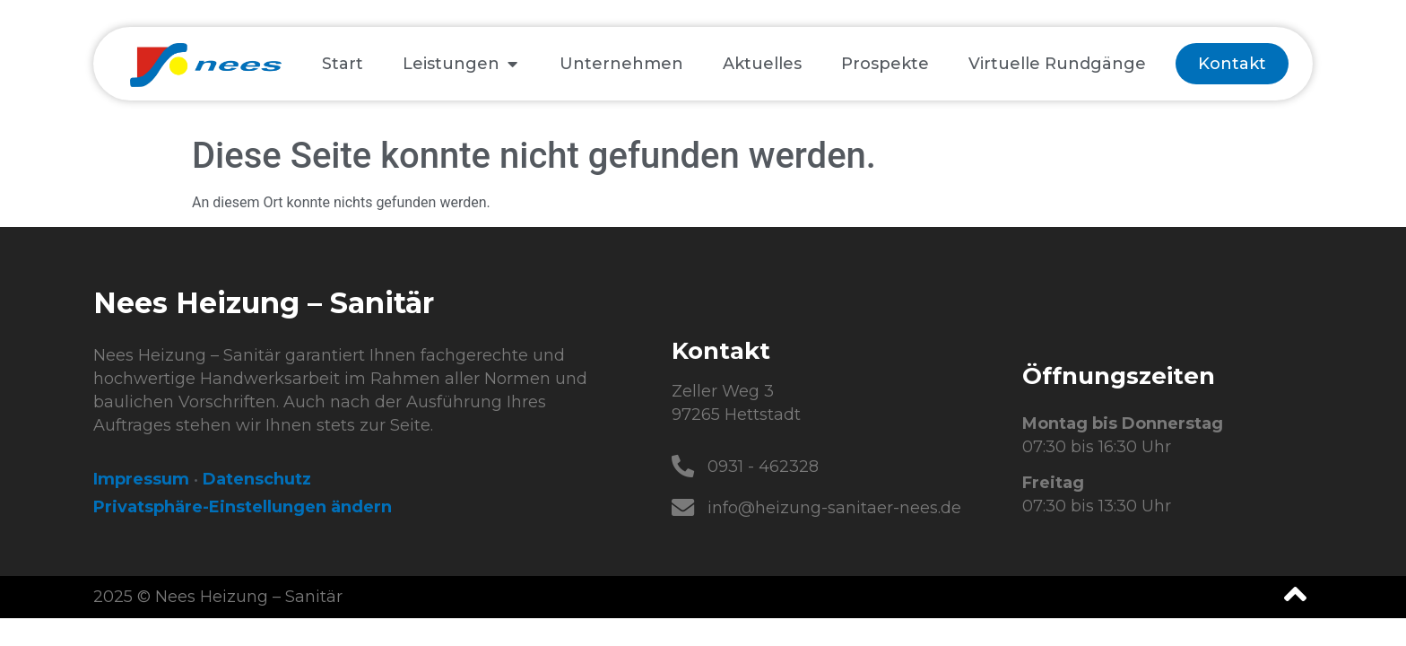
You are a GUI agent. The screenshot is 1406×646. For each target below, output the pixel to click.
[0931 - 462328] (683, 466)
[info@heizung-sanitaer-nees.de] (683, 507)
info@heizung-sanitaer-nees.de (835, 508)
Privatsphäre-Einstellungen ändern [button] (242, 507)
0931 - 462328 (764, 466)
